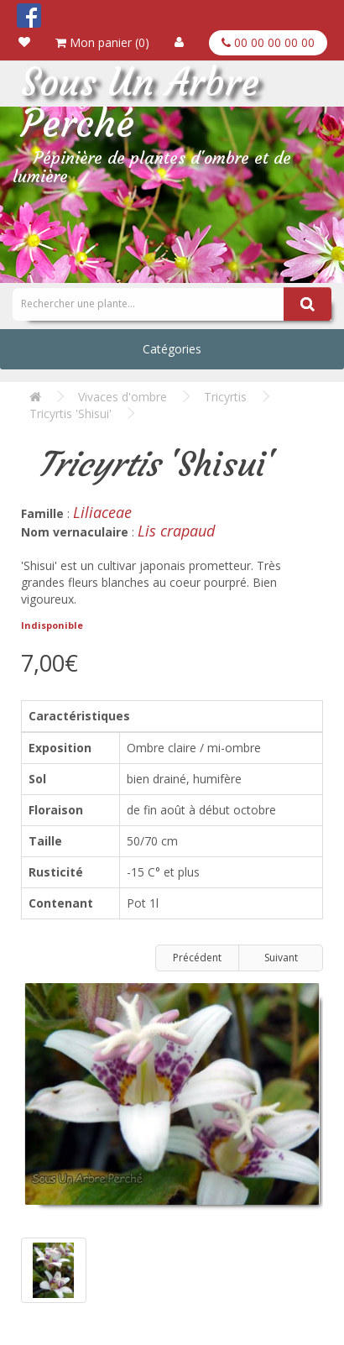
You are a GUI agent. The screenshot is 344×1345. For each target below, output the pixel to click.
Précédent (197, 957)
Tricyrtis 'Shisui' (70, 413)
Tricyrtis (225, 397)
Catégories (172, 349)
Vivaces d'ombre (122, 397)
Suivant (281, 957)
